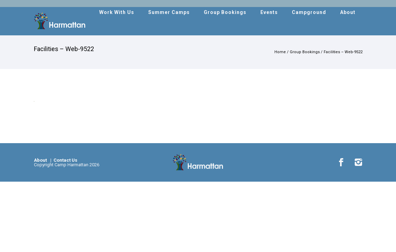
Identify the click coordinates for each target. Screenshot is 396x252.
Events (269, 12)
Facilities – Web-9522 (343, 52)
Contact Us (64, 160)
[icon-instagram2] (358, 162)
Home (280, 52)
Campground (309, 12)
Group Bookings (225, 12)
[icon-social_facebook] (343, 162)
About (347, 12)
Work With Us (116, 12)
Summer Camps (169, 12)
